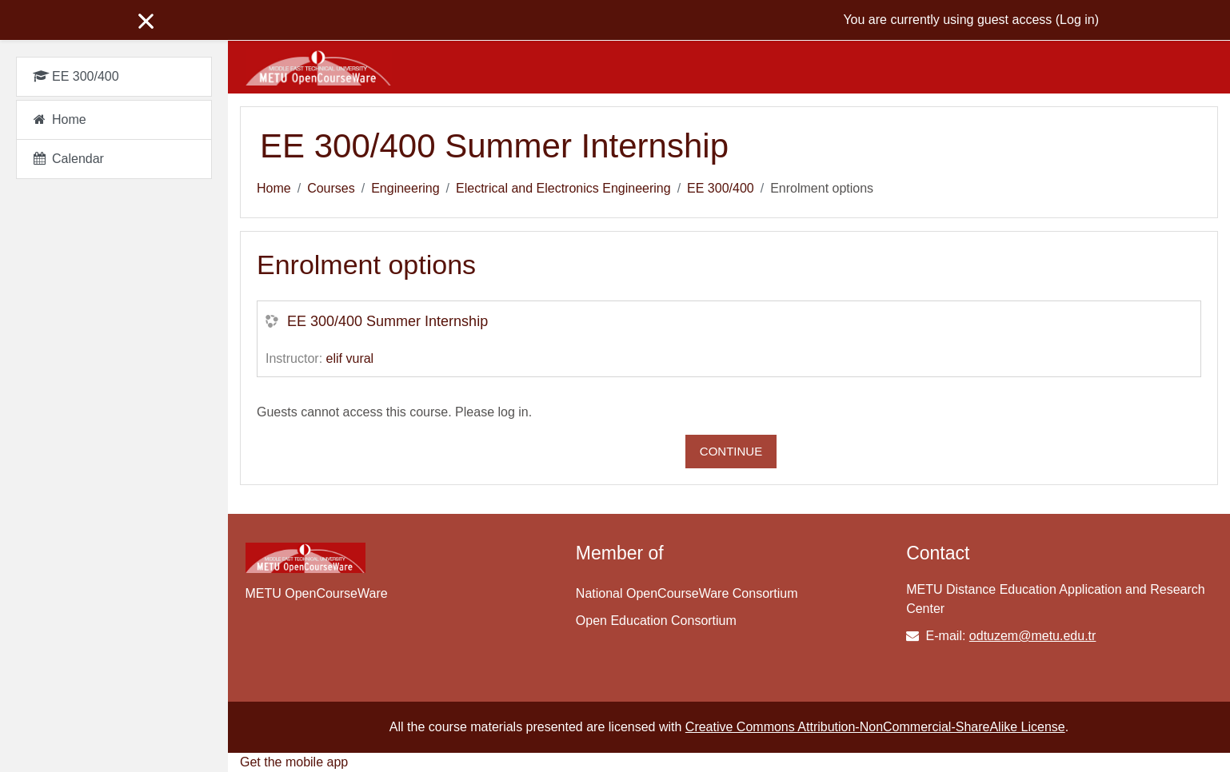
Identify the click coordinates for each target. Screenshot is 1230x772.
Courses (331, 188)
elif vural (350, 358)
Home (274, 188)
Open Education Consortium (656, 620)
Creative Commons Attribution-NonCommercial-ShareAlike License (875, 727)
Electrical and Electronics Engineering (563, 188)
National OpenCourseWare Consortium (687, 593)
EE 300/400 (720, 188)
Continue (731, 451)
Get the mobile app (294, 762)
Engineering (405, 188)
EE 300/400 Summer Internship (387, 321)
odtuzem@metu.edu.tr (1032, 636)
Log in (1077, 19)
